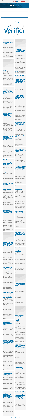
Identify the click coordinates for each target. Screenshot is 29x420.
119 (19, 417)
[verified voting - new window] (16, 2)
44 (15, 417)
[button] (27, 1)
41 (11, 417)
